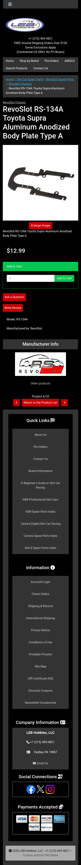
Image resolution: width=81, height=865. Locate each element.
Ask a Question (14, 297)
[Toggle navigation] (10, 4)
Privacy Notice (40, 630)
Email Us (40, 763)
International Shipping (40, 618)
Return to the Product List (40, 402)
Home (10, 61)
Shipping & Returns (40, 606)
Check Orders (40, 594)
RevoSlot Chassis (20, 84)
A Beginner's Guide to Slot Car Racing (40, 485)
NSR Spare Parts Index (40, 511)
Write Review (12, 308)
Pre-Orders (52, 61)
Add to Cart (64, 278)
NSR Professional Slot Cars (40, 499)
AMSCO (70, 61)
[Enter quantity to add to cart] (31, 278)
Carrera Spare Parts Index (40, 536)
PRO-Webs (51, 855)
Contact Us (40, 68)
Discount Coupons (40, 690)
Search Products (16, 68)
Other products (40, 383)
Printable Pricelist (40, 654)
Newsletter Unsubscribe (40, 702)
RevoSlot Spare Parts (60, 79)
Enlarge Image (40, 225)
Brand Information (40, 471)
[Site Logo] (40, 22)
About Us (40, 434)
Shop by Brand (29, 61)
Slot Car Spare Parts (30, 79)
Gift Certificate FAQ (40, 678)
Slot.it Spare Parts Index (40, 548)
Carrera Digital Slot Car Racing (40, 524)
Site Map (40, 666)
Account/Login (40, 582)
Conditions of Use (40, 642)
